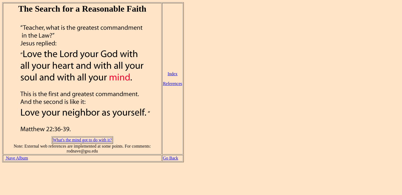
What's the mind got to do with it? (82, 140)
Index (172, 74)
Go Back (170, 158)
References (172, 83)
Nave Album (16, 158)
